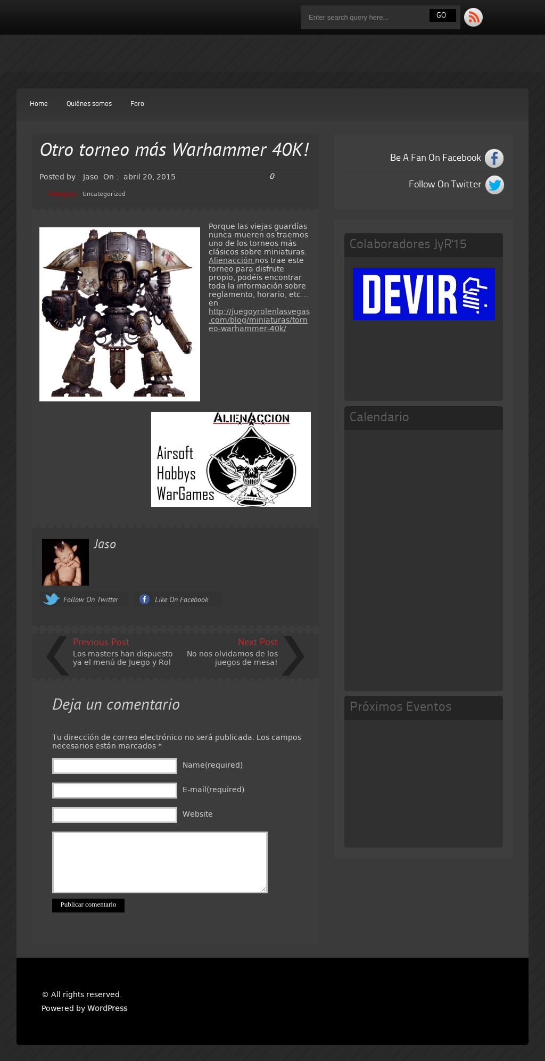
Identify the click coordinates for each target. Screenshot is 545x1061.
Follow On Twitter (90, 600)
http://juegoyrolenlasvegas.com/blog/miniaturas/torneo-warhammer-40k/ (259, 320)
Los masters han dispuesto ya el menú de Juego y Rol (123, 658)
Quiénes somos (89, 104)
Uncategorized (104, 194)
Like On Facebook (181, 600)
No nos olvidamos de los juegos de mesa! (232, 658)
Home (39, 104)
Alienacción (232, 260)
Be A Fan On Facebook (435, 158)
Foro (137, 104)
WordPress (107, 1008)
